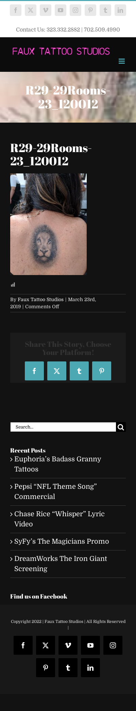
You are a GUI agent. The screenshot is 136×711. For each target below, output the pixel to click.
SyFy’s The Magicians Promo (61, 541)
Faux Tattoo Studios (41, 299)
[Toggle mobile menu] (122, 61)
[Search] (121, 427)
